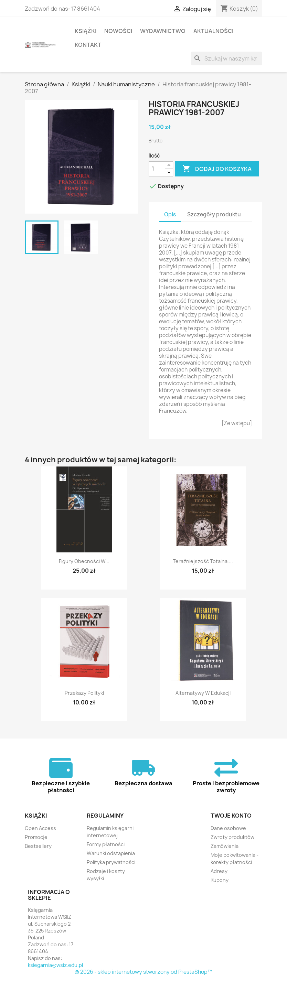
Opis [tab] (170, 214)
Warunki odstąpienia (111, 853)
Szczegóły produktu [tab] (214, 214)
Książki (85, 31)
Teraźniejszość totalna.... (203, 561)
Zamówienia (224, 846)
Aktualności (213, 31)
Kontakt (88, 44)
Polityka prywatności (111, 862)
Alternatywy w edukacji (203, 693)
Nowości (118, 31)
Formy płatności (106, 844)
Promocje (36, 837)
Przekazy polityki (84, 693)
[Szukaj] (226, 58)
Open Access (40, 828)
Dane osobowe (228, 828)
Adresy (219, 871)
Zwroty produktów (232, 837)
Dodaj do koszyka (217, 168)
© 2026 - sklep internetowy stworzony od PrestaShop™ (143, 971)
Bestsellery (38, 846)
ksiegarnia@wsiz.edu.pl (55, 965)
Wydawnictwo (162, 31)
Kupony (219, 880)
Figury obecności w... (84, 561)
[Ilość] (157, 168)
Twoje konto (231, 815)
